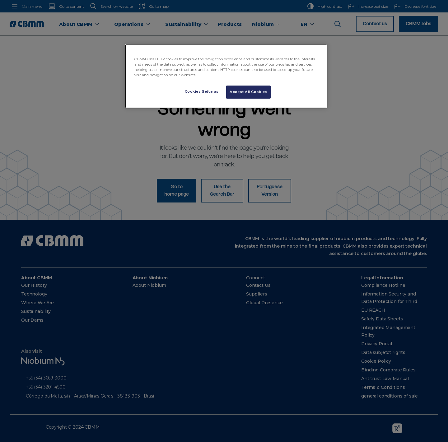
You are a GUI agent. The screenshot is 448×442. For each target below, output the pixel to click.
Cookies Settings (202, 91)
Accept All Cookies (248, 92)
